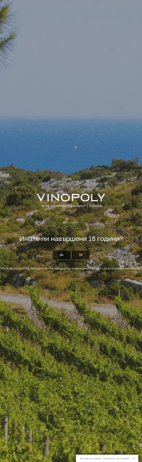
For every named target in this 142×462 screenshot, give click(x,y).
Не (80, 255)
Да (61, 255)
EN (76, 222)
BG (65, 222)
